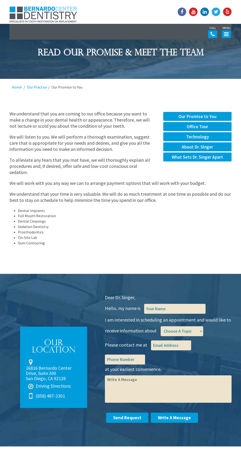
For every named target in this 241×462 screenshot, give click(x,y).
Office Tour (197, 126)
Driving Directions (53, 386)
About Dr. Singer (197, 147)
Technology (197, 137)
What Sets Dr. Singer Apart (197, 157)
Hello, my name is (122, 308)
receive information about (131, 331)
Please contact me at (126, 345)
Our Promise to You (197, 116)
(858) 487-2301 (50, 396)
